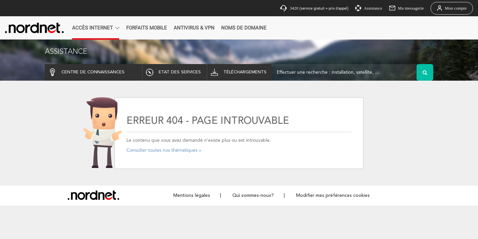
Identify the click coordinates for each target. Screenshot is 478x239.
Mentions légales (191, 195)
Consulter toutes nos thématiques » (163, 150)
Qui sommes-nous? (253, 195)
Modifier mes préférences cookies (333, 195)
